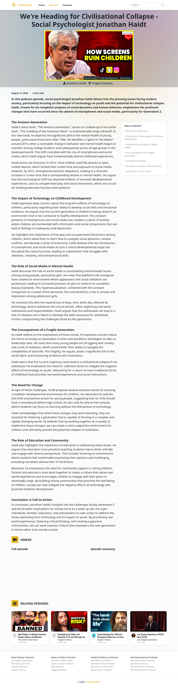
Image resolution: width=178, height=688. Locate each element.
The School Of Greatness (142, 666)
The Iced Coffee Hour (28, 640)
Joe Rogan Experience (147, 640)
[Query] (145, 5)
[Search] (162, 5)
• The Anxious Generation (136, 131)
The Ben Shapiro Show (62, 660)
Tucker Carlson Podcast (62, 663)
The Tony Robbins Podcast (143, 669)
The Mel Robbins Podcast (142, 660)
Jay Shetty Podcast (139, 663)
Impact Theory (104, 640)
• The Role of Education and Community (143, 166)
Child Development (109, 78)
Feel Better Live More (101, 660)
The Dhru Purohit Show (102, 666)
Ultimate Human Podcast (103, 663)
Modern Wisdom (19, 666)
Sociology (127, 33)
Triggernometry (100, 83)
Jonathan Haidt (76, 83)
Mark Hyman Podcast (101, 669)
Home (41, 5)
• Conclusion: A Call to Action (137, 171)
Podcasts (67, 5)
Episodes (53, 5)
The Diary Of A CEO (20, 663)
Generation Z (126, 78)
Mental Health (90, 78)
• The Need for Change (135, 161)
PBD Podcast (57, 666)
